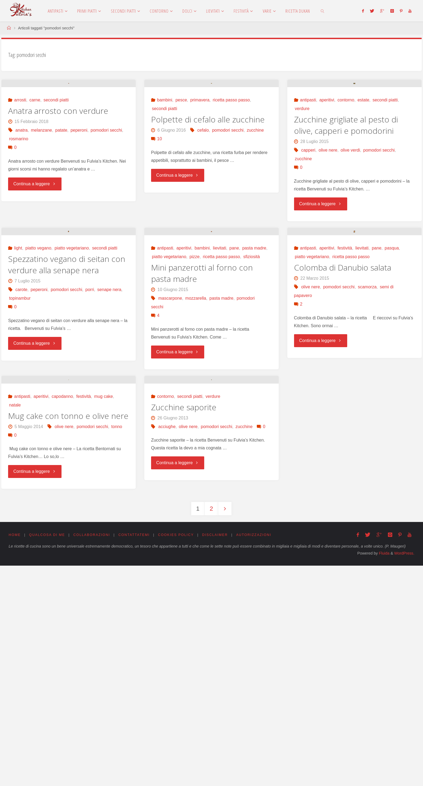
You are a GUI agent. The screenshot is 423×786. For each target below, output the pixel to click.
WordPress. (404, 773)
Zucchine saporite (183, 627)
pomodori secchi (106, 203)
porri (90, 436)
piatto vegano (38, 394)
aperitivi (326, 173)
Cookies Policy (180, 755)
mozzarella (195, 445)
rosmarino (18, 212)
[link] (322, 11)
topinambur (19, 445)
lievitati (219, 394)
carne (34, 173)
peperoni (78, 203)
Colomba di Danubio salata (342, 414)
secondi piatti (56, 173)
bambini (164, 173)
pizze (194, 403)
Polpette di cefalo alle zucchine (208, 192)
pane (234, 394)
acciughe (167, 646)
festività (344, 394)
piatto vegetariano (71, 394)
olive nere (328, 223)
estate (363, 173)
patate (61, 203)
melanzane (41, 203)
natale (15, 625)
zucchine (255, 203)
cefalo (203, 203)
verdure (302, 182)
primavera (199, 173)
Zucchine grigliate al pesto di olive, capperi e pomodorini (346, 198)
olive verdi (350, 223)
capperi (308, 223)
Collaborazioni (94, 755)
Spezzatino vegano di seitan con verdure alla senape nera (66, 411)
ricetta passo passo (231, 173)
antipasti (308, 173)
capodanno (62, 616)
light (18, 394)
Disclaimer (220, 755)
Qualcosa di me (48, 755)
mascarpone (170, 445)
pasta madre (254, 394)
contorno (345, 173)
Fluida (383, 773)
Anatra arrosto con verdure (58, 184)
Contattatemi (137, 755)
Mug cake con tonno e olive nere (68, 635)
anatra (21, 203)
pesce (181, 173)
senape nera (109, 436)
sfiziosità (251, 403)
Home (15, 755)
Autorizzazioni (260, 755)
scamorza (367, 433)
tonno (116, 646)
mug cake (103, 616)
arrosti (20, 173)
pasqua (392, 394)
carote (21, 436)
